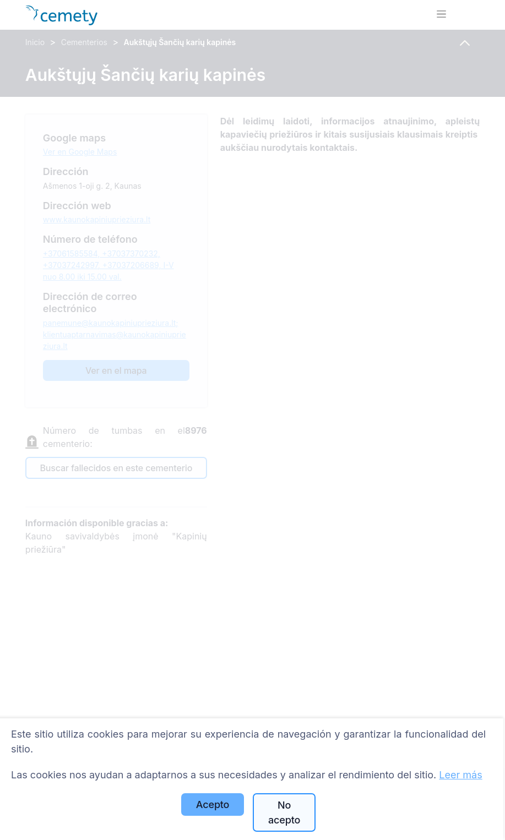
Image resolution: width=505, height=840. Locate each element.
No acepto (284, 812)
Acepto (212, 804)
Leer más (460, 775)
